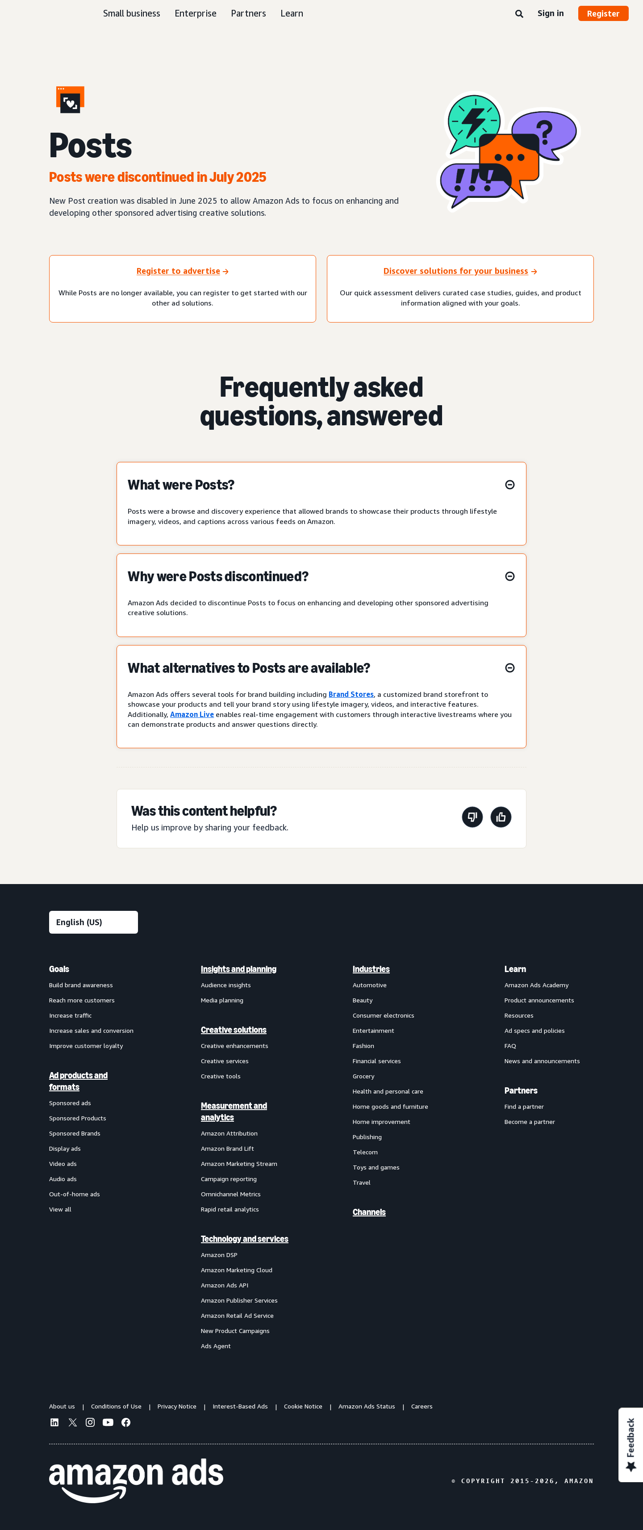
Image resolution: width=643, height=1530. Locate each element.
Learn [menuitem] (515, 969)
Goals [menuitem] (59, 969)
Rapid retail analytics (230, 1209)
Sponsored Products (77, 1118)
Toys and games (376, 1167)
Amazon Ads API (224, 1285)
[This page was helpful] (501, 818)
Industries (371, 969)
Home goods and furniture (390, 1106)
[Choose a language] (93, 922)
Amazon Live (192, 714)
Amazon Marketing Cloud (236, 1270)
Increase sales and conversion (91, 1030)
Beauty (362, 1000)
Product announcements (539, 1000)
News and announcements (542, 1061)
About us (62, 1406)
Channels (369, 1212)
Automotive (370, 985)
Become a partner (530, 1121)
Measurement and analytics (234, 1111)
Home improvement (381, 1121)
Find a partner (524, 1106)
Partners (248, 13)
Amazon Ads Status (366, 1406)
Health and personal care (388, 1091)
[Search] (519, 14)
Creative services (225, 1061)
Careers (422, 1406)
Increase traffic (70, 1015)
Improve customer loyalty (86, 1045)
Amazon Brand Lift (227, 1148)
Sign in (551, 13)
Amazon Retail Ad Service (237, 1315)
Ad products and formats (78, 1081)
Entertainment (373, 1030)
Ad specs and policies (535, 1030)
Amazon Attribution (229, 1133)
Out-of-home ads (74, 1194)
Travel (362, 1182)
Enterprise (196, 13)
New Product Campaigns (235, 1330)
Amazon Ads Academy (536, 985)
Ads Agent (216, 1346)
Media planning (222, 1000)
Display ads (65, 1148)
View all (60, 1209)
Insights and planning (238, 969)
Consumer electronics (383, 1015)
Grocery (363, 1076)
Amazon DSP (219, 1254)
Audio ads (63, 1178)
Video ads (63, 1163)
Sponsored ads (70, 1103)
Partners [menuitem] (521, 1090)
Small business (131, 13)
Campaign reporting (229, 1178)
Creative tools (221, 1076)
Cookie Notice (303, 1406)
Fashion (363, 1045)
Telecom (365, 1152)
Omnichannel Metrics (231, 1194)
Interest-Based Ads (240, 1406)
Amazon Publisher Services (239, 1300)
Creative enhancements (234, 1045)
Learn (291, 13)
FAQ (510, 1045)
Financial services (377, 1061)
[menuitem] (93, 1157)
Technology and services (244, 1238)
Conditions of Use (116, 1406)
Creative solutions (234, 1029)
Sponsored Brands (74, 1133)
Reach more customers (82, 1000)
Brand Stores (351, 694)
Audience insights (226, 985)
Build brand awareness (81, 985)
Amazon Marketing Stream (239, 1163)
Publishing (367, 1136)
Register (603, 13)
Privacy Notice (177, 1406)
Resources (519, 1015)
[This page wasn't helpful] (472, 818)
